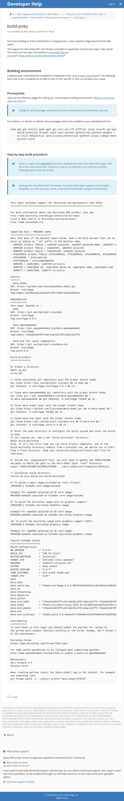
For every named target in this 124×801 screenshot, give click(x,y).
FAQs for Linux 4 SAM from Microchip (85, 14)
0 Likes (14, 697)
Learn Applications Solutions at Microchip (37, 14)
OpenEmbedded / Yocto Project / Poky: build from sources (40, 17)
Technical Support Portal (19, 781)
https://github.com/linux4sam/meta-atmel (41, 55)
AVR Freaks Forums (17, 765)
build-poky (79, 17)
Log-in (111, 3)
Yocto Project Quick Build (85, 75)
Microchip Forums (16, 762)
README (45, 163)
